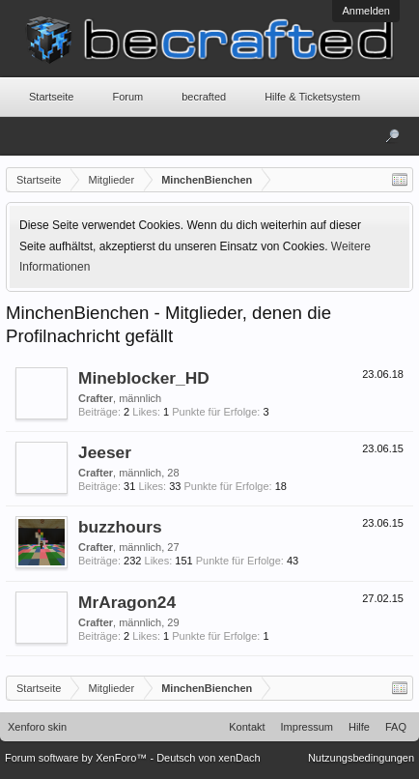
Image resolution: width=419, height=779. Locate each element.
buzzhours (120, 526)
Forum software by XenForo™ (77, 758)
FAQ (395, 727)
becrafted (204, 96)
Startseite (51, 96)
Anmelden (366, 10)
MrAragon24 (127, 602)
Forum (127, 96)
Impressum (307, 727)
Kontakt (247, 727)
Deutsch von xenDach (208, 758)
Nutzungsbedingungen (361, 758)
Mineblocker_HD (144, 378)
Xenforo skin (37, 727)
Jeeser (104, 452)
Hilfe (359, 727)
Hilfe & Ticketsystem (312, 96)
